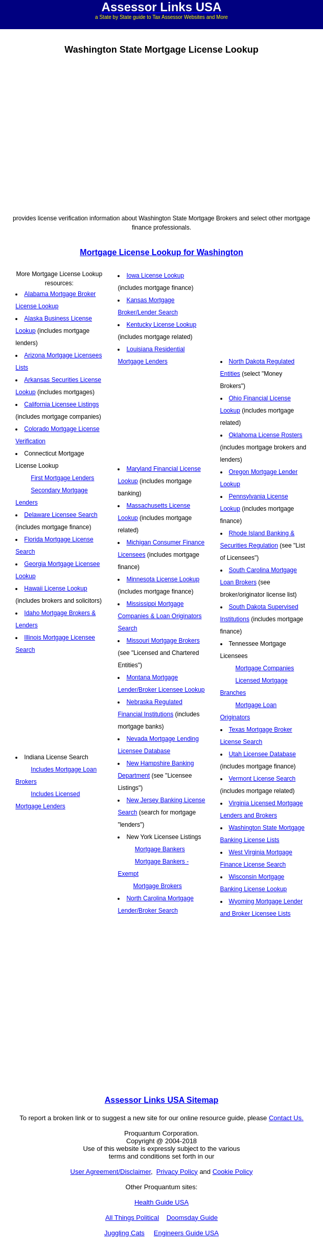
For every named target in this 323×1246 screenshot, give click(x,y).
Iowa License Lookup (155, 275)
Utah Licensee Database (262, 754)
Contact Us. (286, 1118)
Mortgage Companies (265, 668)
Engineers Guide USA (186, 1233)
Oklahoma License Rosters (266, 435)
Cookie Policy (233, 1171)
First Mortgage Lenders (62, 478)
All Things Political (132, 1217)
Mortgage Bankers (160, 849)
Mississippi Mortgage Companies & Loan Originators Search (159, 616)
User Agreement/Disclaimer (111, 1171)
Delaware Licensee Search (60, 514)
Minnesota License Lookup (162, 579)
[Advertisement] (161, 133)
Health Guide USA (161, 1202)
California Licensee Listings (61, 404)
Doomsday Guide (192, 1217)
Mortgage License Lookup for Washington (161, 252)
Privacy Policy (177, 1171)
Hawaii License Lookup (55, 588)
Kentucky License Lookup (161, 324)
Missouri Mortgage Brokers (162, 640)
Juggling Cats (124, 1233)
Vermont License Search (262, 778)
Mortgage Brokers (157, 886)
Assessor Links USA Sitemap (162, 1100)
